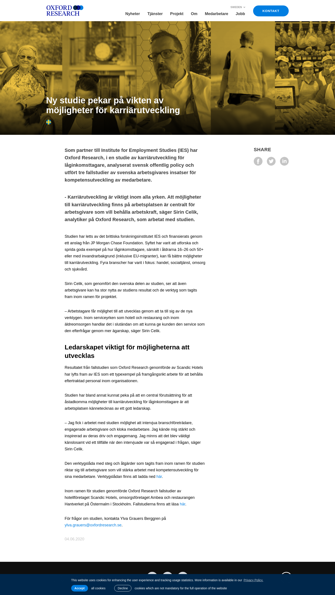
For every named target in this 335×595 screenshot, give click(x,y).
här (159, 476)
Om (194, 14)
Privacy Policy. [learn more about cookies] (253, 580)
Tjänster (155, 14)
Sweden (237, 7)
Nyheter (132, 14)
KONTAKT (270, 11)
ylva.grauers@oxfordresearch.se (93, 525)
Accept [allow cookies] (79, 588)
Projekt (176, 14)
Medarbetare (216, 14)
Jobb (240, 14)
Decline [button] (123, 588)
